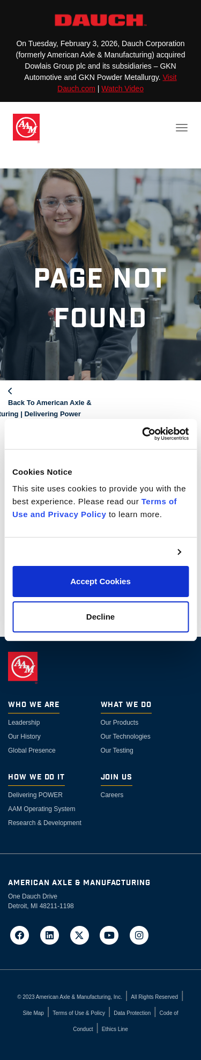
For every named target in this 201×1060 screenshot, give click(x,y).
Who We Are (33, 705)
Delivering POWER (35, 795)
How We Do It (36, 777)
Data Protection (132, 1013)
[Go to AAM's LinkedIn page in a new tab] (53, 934)
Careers (112, 795)
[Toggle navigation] (181, 128)
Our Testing (117, 750)
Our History (24, 736)
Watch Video (122, 88)
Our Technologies (126, 736)
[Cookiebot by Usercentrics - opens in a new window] (143, 434)
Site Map (33, 1013)
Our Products (120, 722)
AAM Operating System (41, 809)
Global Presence (32, 750)
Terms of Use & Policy (79, 1013)
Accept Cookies (100, 581)
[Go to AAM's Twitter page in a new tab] (83, 934)
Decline (100, 616)
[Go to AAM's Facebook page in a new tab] (23, 934)
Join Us (117, 777)
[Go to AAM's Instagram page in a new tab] (139, 934)
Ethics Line (115, 1029)
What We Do (126, 705)
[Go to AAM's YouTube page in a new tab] (113, 934)
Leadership (24, 722)
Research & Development (44, 823)
